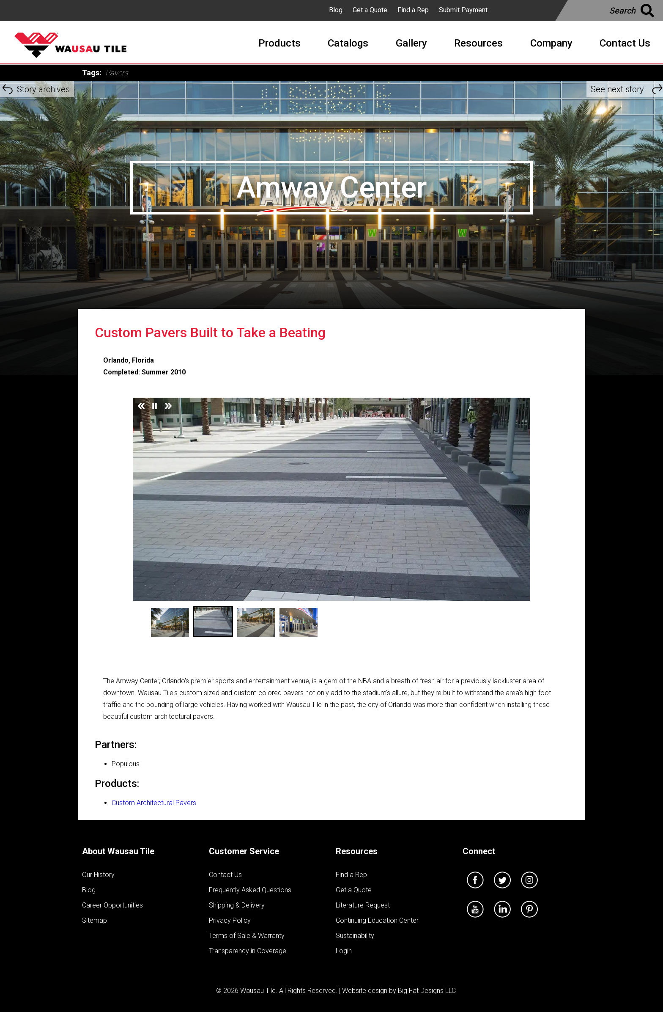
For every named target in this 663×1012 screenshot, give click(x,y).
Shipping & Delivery (237, 905)
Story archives (43, 89)
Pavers (116, 72)
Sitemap (94, 920)
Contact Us (225, 875)
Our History (98, 875)
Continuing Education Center (377, 920)
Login (344, 951)
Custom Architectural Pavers (154, 803)
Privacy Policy (230, 920)
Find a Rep (413, 10)
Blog (335, 10)
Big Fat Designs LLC (427, 991)
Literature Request (363, 905)
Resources (357, 851)
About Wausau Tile (118, 851)
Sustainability (355, 936)
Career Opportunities (112, 905)
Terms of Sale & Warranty (247, 936)
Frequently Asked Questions (250, 890)
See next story (617, 89)
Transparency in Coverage (247, 951)
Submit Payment (463, 10)
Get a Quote (370, 10)
